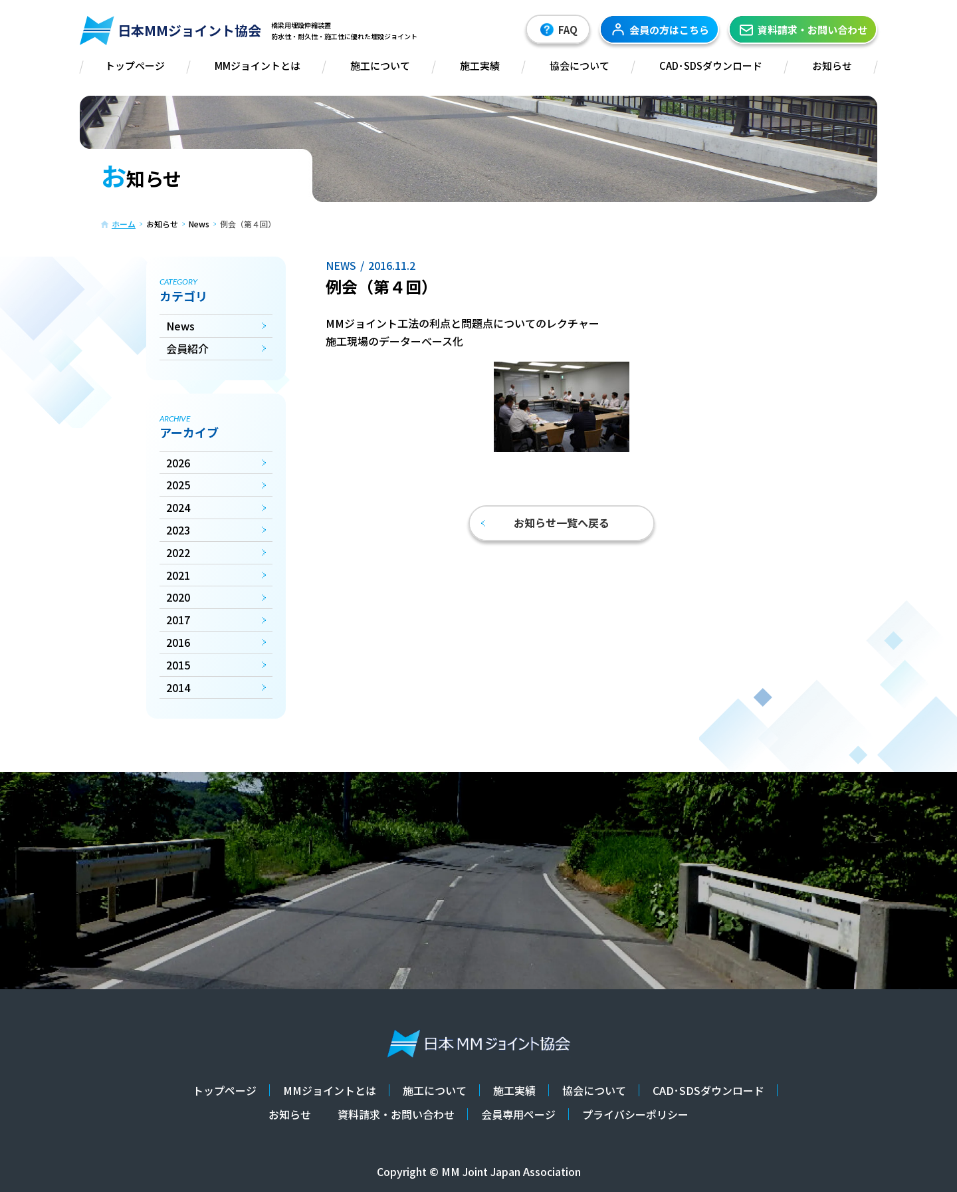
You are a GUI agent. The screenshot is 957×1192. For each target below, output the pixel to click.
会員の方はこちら (659, 29)
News (180, 326)
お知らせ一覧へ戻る (545, 523)
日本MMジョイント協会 (170, 30)
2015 (178, 665)
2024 (178, 507)
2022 (178, 552)
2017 (178, 620)
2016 (178, 642)
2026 (178, 463)
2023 (178, 530)
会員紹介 (187, 348)
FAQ (558, 30)
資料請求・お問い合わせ (802, 29)
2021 (178, 575)
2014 (178, 687)
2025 (178, 485)
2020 (178, 597)
